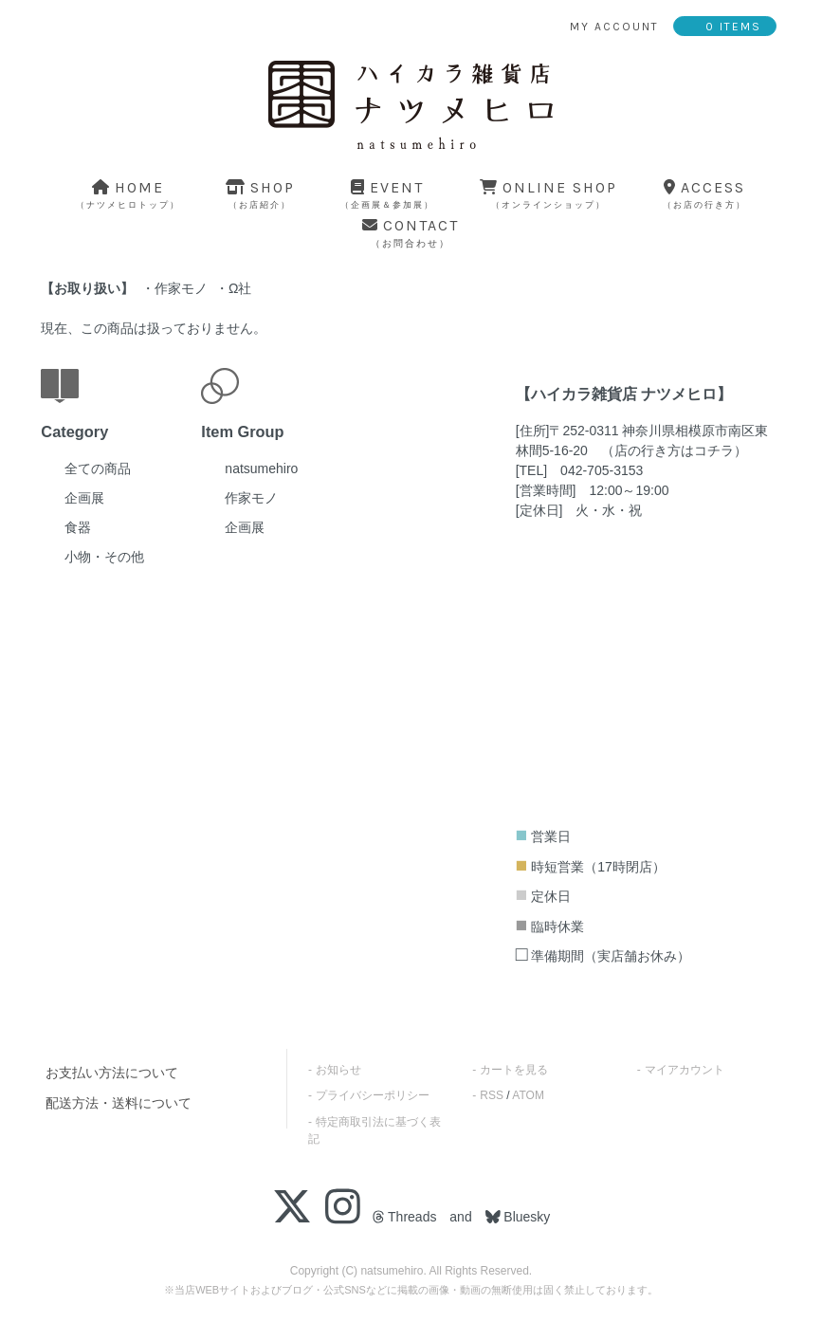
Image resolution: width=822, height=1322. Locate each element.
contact (410, 232)
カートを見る (514, 1069)
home (128, 194)
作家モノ (181, 288)
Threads (404, 1216)
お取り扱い (87, 288)
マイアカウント (684, 1069)
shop (260, 194)
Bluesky (525, 1216)
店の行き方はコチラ (674, 450)
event (387, 194)
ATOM (528, 1095)
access (704, 194)
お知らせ (338, 1069)
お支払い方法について (112, 1072)
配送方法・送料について (119, 1103)
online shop (548, 194)
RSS (491, 1095)
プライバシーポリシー (372, 1095)
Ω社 (239, 288)
